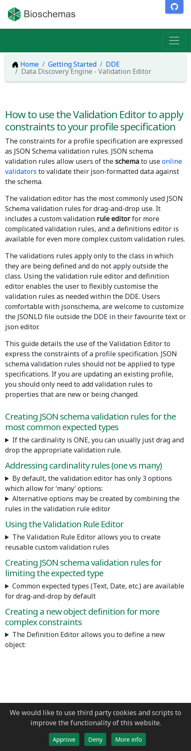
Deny (95, 739)
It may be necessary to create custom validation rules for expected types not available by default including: (95, 591)
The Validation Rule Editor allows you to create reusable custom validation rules (83, 542)
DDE (113, 64)
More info (128, 739)
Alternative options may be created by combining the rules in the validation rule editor (92, 503)
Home (25, 64)
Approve (64, 739)
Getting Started (72, 64)
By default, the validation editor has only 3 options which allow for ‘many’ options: (88, 483)
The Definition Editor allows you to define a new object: (85, 639)
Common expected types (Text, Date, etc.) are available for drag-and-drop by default (94, 591)
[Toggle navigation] (174, 40)
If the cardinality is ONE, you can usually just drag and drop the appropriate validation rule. (94, 445)
